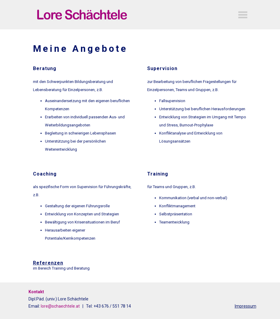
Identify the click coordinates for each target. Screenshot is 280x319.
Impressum (245, 306)
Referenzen (48, 263)
